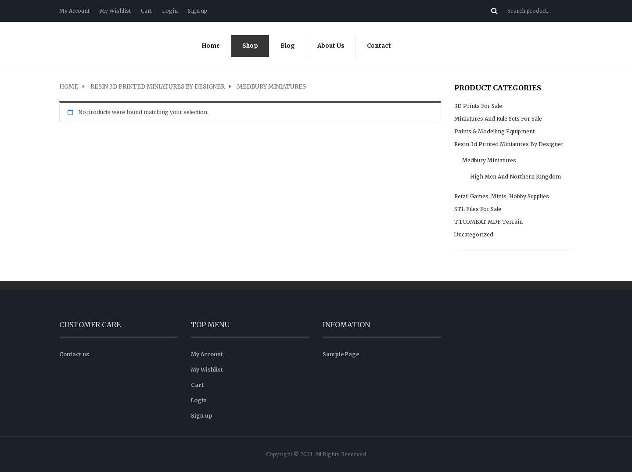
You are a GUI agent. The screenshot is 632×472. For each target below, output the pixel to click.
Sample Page (341, 354)
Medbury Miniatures (489, 160)
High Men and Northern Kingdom (515, 176)
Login (170, 10)
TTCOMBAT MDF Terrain (488, 221)
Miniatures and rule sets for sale (498, 118)
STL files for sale (477, 209)
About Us (331, 46)
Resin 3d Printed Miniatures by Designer (157, 86)
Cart (146, 10)
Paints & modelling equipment (494, 131)
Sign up (197, 10)
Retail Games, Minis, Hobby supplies (501, 196)
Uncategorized (473, 234)
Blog (287, 46)
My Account (74, 10)
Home (211, 46)
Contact (379, 46)
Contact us (74, 354)
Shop (250, 46)
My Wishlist (115, 10)
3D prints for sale (478, 106)
